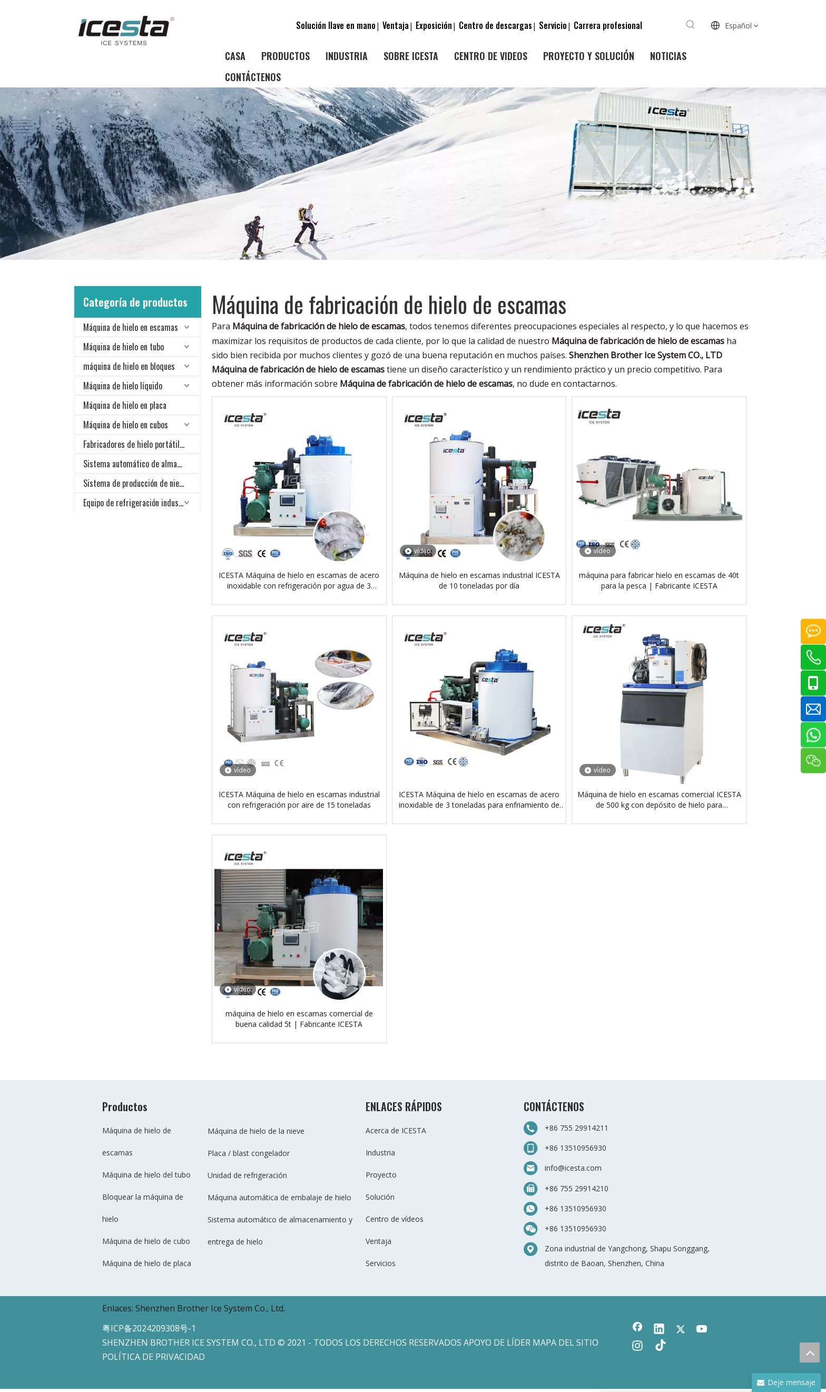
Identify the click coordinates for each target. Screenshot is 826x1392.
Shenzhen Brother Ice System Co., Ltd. (210, 1308)
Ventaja (395, 25)
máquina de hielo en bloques (129, 366)
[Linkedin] (659, 1329)
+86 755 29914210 (576, 1188)
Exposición (434, 25)
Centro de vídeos (395, 1219)
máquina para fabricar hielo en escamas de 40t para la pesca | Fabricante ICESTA (659, 580)
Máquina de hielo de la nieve (256, 1131)
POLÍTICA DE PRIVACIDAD (153, 1356)
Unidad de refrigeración (247, 1175)
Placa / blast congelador (249, 1153)
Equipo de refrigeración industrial (138, 502)
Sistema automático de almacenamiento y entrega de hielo (142, 463)
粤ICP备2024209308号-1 (149, 1328)
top (810, 1352)
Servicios (381, 1263)
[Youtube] (702, 1329)
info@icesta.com (573, 1168)
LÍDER (518, 1342)
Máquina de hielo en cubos (125, 424)
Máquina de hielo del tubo (146, 1175)
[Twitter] (680, 1329)
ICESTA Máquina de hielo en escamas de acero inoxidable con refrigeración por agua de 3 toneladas (299, 580)
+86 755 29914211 (576, 1128)
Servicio (553, 25)
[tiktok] (659, 1346)
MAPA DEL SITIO (565, 1342)
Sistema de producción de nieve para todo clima (142, 483)
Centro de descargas (495, 25)
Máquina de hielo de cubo (146, 1241)
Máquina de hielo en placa (124, 405)
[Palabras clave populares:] (691, 25)
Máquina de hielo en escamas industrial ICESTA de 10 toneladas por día (479, 580)
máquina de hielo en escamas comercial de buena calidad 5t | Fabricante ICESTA (299, 1018)
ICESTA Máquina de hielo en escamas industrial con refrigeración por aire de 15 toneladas (299, 799)
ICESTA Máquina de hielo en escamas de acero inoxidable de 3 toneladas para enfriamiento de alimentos (479, 799)
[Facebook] (637, 1329)
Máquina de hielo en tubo (123, 346)
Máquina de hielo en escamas (130, 327)
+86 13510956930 (575, 1148)
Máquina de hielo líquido (122, 385)
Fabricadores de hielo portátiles (135, 444)
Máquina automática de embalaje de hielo (279, 1197)
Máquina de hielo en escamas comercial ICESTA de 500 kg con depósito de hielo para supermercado (659, 799)
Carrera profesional (608, 25)
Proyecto (381, 1175)
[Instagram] (637, 1346)
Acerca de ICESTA (396, 1130)
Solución (380, 1197)
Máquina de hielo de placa (146, 1263)
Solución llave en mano (336, 25)
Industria (380, 1153)
